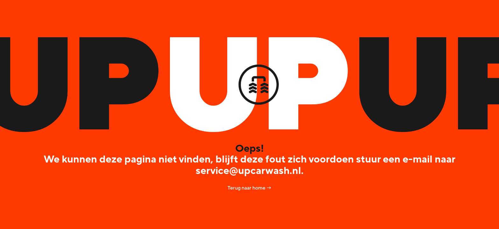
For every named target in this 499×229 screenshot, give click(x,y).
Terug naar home (249, 187)
